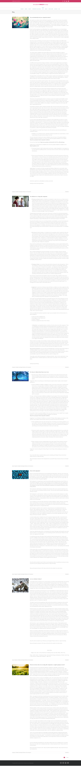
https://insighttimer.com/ (34, 145)
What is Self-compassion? (35, 470)
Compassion (14, 191)
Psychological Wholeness (22, 191)
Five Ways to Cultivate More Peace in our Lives (39, 372)
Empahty (17, 191)
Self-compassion (28, 191)
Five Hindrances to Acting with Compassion (38, 196)
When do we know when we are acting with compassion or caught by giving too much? (47, 664)
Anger (13, 574)
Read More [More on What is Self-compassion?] (66, 574)
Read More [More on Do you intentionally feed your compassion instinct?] (66, 191)
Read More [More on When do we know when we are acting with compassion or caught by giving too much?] (66, 752)
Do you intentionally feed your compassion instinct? (40, 17)
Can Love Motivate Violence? (36, 579)
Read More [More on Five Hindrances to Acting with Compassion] (66, 367)
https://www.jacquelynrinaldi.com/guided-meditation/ (40, 139)
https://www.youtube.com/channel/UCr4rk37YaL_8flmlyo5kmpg (52, 142)
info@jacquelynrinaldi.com (16, 1)
